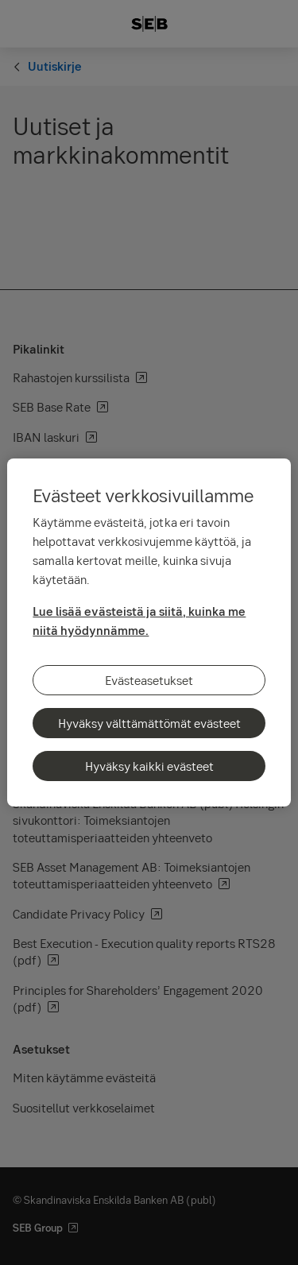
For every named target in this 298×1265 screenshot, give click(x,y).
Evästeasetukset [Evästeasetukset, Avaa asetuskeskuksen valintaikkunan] (149, 680)
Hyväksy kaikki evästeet (149, 766)
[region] (148, 632)
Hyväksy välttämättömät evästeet (149, 723)
